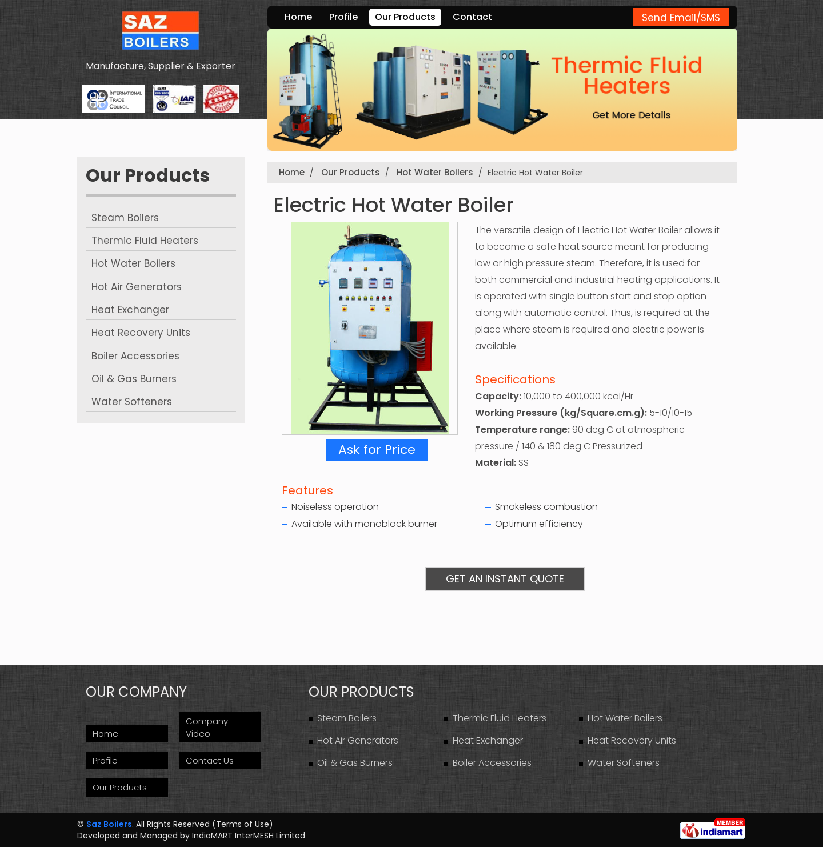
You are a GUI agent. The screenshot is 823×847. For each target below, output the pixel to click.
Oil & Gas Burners (134, 379)
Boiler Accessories (135, 356)
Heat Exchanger (130, 310)
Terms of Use (242, 824)
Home (298, 16)
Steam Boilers (125, 218)
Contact (472, 16)
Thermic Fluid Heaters (144, 240)
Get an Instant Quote (505, 579)
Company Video (207, 727)
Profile (343, 16)
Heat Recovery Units (140, 332)
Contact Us (210, 760)
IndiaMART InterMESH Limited (248, 835)
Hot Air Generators (136, 287)
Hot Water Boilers (133, 263)
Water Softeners (131, 402)
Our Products (405, 16)
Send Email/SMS (681, 18)
